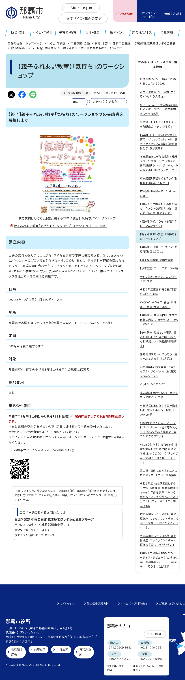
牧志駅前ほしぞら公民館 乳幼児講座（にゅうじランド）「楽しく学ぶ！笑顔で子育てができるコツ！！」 (159, 521)
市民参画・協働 (80, 43)
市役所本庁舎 (17, 652)
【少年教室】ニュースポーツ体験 (159, 268)
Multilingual (82, 8)
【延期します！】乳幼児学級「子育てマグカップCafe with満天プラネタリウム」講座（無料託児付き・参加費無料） (158, 142)
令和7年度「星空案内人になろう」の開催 (158, 278)
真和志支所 (85, 652)
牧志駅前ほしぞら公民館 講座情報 (34, 48)
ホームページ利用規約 (134, 603)
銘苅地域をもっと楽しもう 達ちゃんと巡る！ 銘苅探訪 (158, 356)
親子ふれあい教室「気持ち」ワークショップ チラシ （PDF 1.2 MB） (62, 225)
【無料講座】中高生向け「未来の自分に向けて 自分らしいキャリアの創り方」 (159, 319)
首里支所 (40, 649)
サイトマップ (67, 603)
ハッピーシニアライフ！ (154, 384)
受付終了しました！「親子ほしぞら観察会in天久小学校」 (158, 124)
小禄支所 (62, 649)
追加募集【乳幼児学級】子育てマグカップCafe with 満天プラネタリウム (158, 371)
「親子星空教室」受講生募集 (156, 259)
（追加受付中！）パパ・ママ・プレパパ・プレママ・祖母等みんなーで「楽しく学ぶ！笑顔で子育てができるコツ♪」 (159, 429)
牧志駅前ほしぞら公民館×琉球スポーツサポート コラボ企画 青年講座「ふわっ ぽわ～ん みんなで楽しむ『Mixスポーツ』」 (159, 163)
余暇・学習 (101, 43)
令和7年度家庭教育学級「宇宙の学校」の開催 (158, 291)
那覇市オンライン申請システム (44, 450)
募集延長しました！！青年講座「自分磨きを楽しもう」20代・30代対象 (159, 410)
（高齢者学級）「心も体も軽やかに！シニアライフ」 (158, 223)
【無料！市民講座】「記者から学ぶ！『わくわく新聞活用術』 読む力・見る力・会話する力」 (158, 208)
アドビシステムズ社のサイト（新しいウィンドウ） (56, 495)
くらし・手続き (56, 43)
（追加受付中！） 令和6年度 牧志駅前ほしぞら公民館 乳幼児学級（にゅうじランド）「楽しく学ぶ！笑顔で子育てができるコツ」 (159, 453)
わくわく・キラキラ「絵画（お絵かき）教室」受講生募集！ (158, 304)
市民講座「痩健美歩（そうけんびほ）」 (158, 193)
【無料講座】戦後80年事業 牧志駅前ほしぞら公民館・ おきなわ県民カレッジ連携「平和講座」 (158, 339)
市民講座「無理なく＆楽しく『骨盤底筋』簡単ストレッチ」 (159, 180)
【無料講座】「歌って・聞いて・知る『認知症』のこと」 (158, 249)
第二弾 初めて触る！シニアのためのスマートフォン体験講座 (158, 472)
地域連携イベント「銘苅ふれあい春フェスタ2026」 (158, 81)
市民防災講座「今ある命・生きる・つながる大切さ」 (158, 94)
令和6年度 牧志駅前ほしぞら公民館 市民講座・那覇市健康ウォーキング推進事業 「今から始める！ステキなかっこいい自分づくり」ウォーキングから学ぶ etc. (159, 494)
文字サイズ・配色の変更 (84, 18)
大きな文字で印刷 (105, 101)
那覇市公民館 (121, 43)
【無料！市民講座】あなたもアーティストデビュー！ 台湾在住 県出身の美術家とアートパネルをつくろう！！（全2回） (159, 560)
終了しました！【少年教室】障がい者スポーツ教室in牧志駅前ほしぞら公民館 (159, 109)
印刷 (76, 101)
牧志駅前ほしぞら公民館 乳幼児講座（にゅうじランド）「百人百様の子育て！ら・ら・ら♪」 (158, 540)
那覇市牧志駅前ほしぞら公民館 (155, 43)
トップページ (34, 43)
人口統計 (156, 634)
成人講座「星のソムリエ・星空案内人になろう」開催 (159, 395)
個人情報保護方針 (98, 603)
